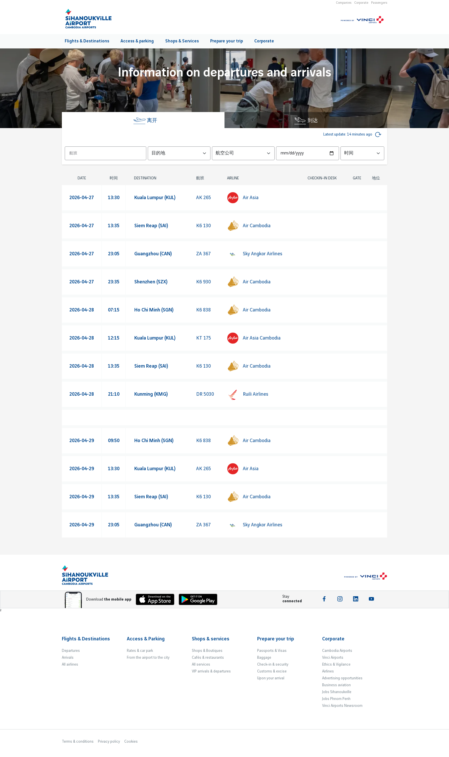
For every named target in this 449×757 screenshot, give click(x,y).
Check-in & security (272, 664)
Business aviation (336, 685)
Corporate (361, 3)
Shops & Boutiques (207, 651)
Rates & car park (140, 651)
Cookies (131, 742)
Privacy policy (109, 742)
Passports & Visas (272, 651)
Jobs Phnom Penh (336, 699)
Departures (71, 651)
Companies (343, 3)
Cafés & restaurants (208, 658)
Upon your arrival (270, 678)
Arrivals (68, 658)
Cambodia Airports (337, 651)
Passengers (379, 3)
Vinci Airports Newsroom (342, 706)
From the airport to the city (148, 658)
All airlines (70, 664)
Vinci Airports (332, 658)
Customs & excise (272, 671)
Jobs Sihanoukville (336, 692)
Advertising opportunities (342, 678)
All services (201, 664)
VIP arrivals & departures (211, 671)
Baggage (264, 658)
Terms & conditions (78, 742)
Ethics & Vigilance (336, 664)
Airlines (328, 671)
